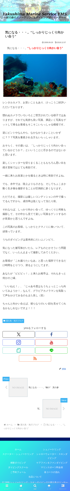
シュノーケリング (52, 449)
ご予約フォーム (18, 472)
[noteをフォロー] (19, 350)
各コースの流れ (52, 472)
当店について (35, 476)
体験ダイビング (18, 462)
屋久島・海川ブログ (13, 321)
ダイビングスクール (18, 467)
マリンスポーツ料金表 (52, 467)
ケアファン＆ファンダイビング (51, 462)
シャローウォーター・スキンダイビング (51, 456)
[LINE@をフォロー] (51, 350)
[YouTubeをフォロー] (51, 342)
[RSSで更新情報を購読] (35, 358)
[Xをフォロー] (19, 334)
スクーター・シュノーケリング (18, 454)
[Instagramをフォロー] (19, 342)
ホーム (18, 449)
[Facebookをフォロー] (51, 334)
